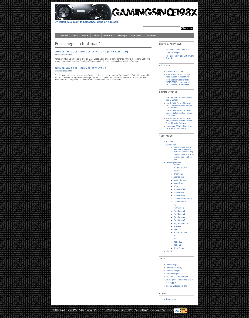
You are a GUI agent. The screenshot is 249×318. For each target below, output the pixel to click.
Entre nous (171, 145)
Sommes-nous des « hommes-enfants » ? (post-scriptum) (91, 52)
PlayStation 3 (179, 214)
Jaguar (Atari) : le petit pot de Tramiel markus (179, 127)
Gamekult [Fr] (172, 264)
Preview (177, 226)
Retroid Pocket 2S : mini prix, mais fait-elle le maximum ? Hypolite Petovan (179, 120)
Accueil (64, 35)
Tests (75, 35)
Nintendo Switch (181, 202)
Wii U (176, 239)
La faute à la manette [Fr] (177, 277)
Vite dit (169, 251)
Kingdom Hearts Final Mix (177, 50)
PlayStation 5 (179, 220)
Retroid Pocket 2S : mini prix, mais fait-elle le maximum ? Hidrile (179, 105)
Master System (180, 180)
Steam (85, 35)
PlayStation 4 (179, 217)
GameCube (179, 177)
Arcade (177, 165)
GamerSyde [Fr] (173, 271)
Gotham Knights (173, 53)
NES (176, 186)
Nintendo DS (179, 195)
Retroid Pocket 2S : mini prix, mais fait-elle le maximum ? (179, 75)
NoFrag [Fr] (171, 283)
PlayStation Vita (181, 223)
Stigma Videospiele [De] (176, 286)
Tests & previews (173, 162)
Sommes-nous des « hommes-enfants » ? (81, 68)
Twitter (95, 35)
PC (175, 205)
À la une (169, 142)
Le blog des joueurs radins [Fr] (179, 280)
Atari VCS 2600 (180, 168)
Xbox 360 (178, 242)
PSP (176, 229)
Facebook (109, 35)
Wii (175, 236)
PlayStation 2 (179, 211)
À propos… (137, 35)
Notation (151, 35)
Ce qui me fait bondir (175, 71)
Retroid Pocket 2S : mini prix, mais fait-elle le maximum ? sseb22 (179, 113)
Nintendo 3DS (180, 189)
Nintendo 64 (179, 192)
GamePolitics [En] (174, 267)
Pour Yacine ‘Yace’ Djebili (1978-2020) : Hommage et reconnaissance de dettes (178, 82)
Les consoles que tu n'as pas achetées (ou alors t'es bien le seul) (183, 149)
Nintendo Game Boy (183, 199)
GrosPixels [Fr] (172, 274)
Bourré (177, 171)
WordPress (95, 310)
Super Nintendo (181, 232)
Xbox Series (179, 248)
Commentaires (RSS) (123, 310)
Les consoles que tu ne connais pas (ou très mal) (184, 157)
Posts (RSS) (106, 310)
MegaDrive (178, 183)
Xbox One (178, 245)
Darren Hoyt (167, 310)
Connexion (171, 299)
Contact (138, 310)
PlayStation (179, 208)
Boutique (122, 35)
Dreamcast (178, 174)
